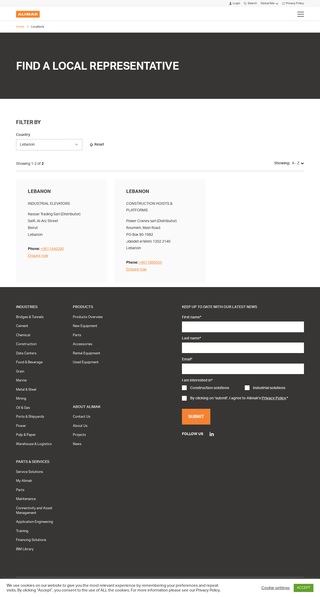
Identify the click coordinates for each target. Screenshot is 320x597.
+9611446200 (52, 249)
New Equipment (85, 326)
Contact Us (81, 416)
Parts (77, 335)
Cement (22, 326)
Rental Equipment (86, 353)
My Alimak (24, 480)
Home (20, 26)
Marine (21, 380)
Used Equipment (86, 362)
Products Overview (88, 317)
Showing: (282, 163)
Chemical (23, 335)
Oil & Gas (23, 407)
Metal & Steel (26, 389)
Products (83, 307)
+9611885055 (150, 262)
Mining (21, 398)
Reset (99, 144)
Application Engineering (34, 521)
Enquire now (38, 256)
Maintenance (26, 499)
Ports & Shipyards (30, 416)
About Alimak (86, 407)
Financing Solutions (31, 540)
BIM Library (25, 549)
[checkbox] (243, 388)
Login (234, 3)
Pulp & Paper (26, 434)
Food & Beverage (29, 362)
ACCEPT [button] (303, 588)
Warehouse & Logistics (34, 444)
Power (21, 425)
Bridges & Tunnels (30, 317)
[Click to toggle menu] (300, 14)
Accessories (82, 344)
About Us (80, 425)
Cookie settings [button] (275, 588)
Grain (20, 371)
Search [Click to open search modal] (250, 3)
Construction (26, 344)
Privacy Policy (293, 3)
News (77, 444)
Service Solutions (29, 471)
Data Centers (26, 353)
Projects (79, 434)
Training (22, 531)
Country (23, 135)
